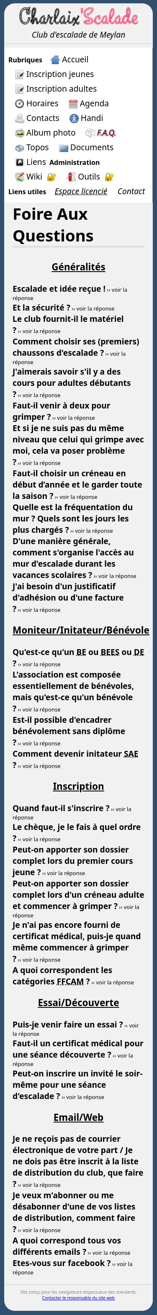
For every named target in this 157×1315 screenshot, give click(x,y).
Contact (131, 191)
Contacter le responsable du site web (78, 1298)
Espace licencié (81, 191)
